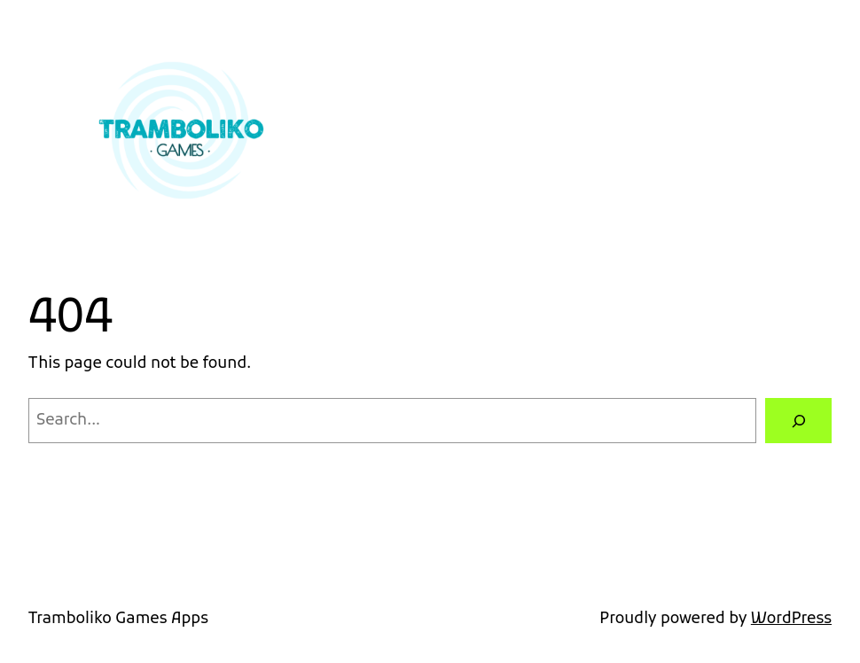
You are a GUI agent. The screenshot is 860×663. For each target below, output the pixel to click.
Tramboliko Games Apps (118, 619)
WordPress (791, 619)
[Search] (798, 420)
